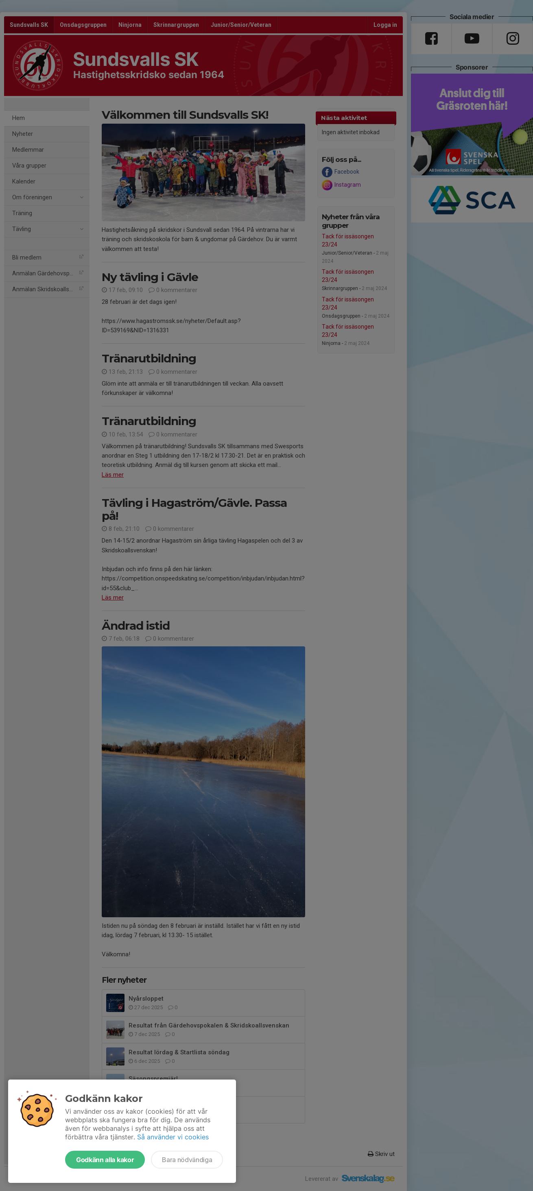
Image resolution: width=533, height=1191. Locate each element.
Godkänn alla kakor (105, 1160)
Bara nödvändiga (187, 1160)
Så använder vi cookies (173, 1137)
